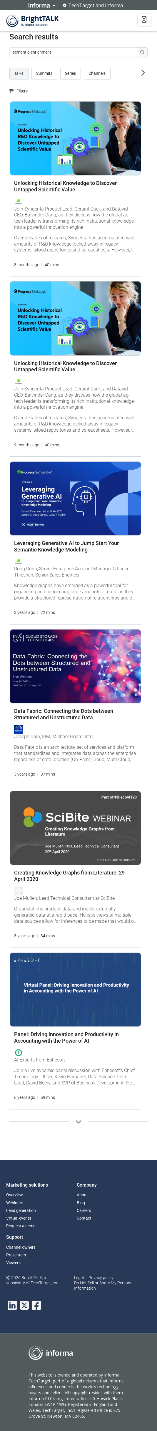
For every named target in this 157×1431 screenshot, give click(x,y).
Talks (19, 73)
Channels (97, 73)
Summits (44, 73)
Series (70, 73)
